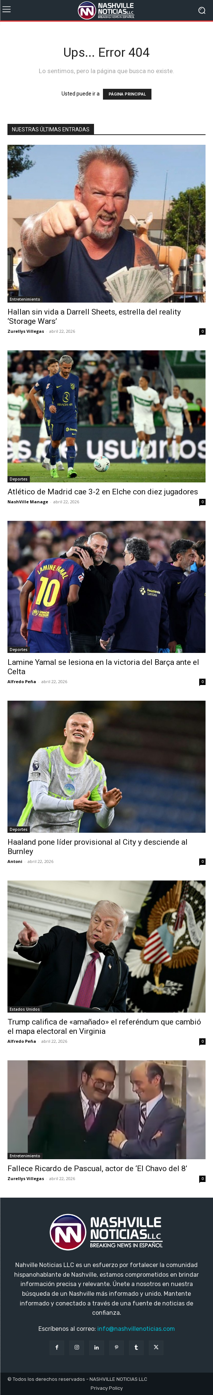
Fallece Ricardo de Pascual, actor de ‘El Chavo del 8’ (97, 1168)
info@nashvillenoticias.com (136, 1328)
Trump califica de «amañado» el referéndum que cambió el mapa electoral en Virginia (104, 1026)
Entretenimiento (25, 299)
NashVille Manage (27, 501)
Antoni (14, 861)
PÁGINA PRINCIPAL (127, 94)
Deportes (19, 479)
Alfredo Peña (21, 681)
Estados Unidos (25, 1009)
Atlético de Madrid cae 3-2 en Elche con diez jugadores (102, 491)
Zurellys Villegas (25, 331)
